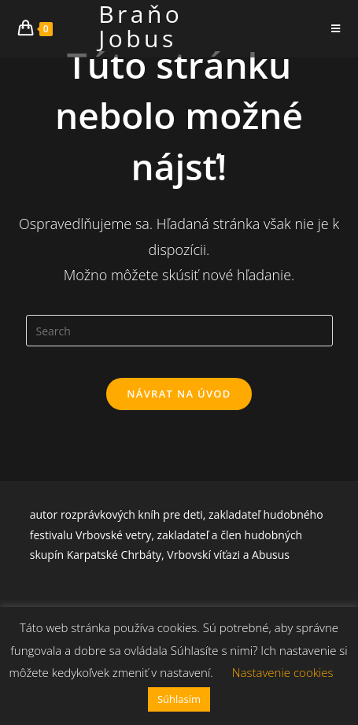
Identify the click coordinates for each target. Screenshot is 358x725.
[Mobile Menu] (336, 28)
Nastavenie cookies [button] (283, 672)
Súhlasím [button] (179, 699)
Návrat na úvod (179, 394)
